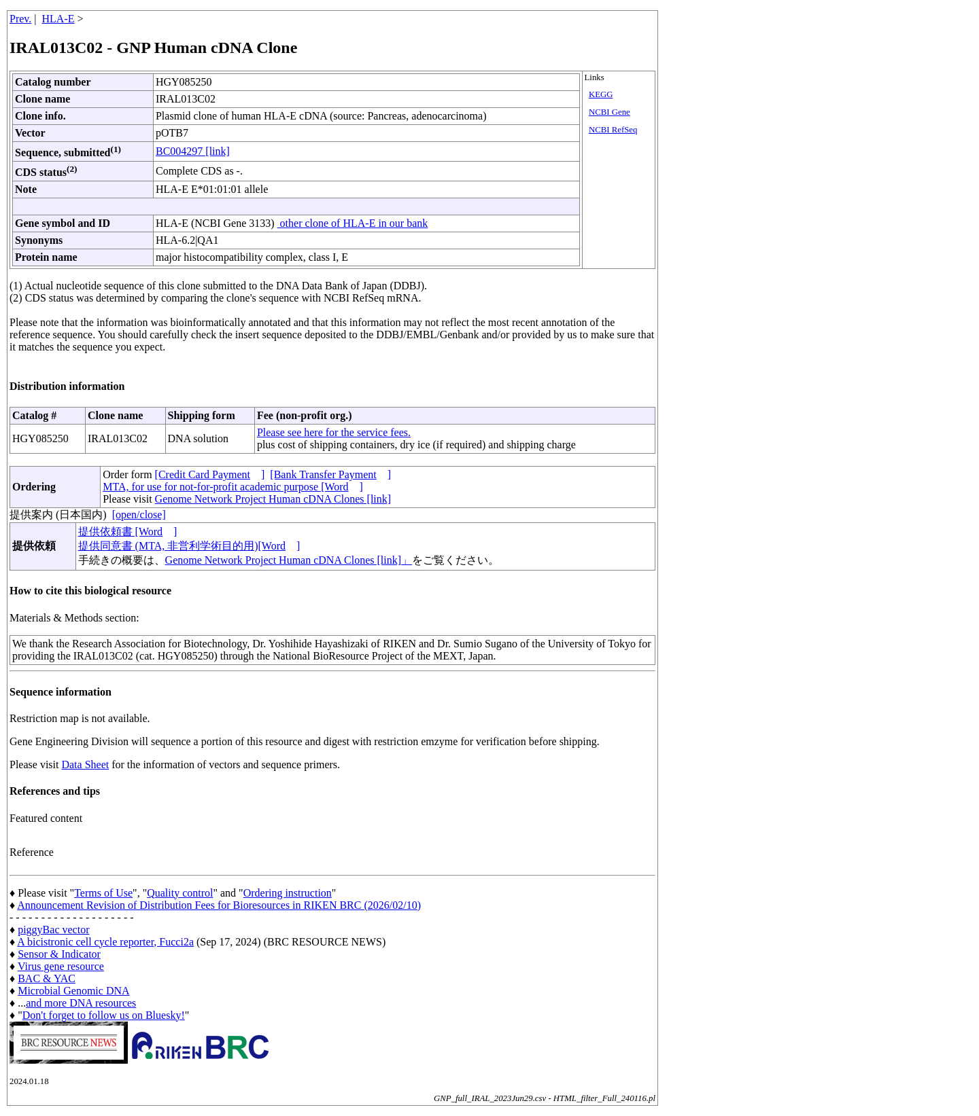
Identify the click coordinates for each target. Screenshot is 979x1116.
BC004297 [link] (193, 151)
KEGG (601, 94)
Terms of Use (103, 893)
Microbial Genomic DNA (73, 990)
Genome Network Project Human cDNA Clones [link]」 (288, 560)
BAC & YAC (46, 978)
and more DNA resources (81, 1003)
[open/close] (139, 514)
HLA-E (58, 18)
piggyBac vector (53, 929)
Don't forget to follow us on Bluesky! (103, 1015)
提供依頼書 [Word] (127, 531)
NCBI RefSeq (613, 129)
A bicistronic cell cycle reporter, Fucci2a (105, 942)
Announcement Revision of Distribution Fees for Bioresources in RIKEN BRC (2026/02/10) (219, 905)
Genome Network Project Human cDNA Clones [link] (273, 499)
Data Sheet (85, 764)
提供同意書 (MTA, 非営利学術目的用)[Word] (189, 546)
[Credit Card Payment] (210, 474)
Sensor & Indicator (59, 954)
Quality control (180, 893)
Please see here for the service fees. (334, 432)
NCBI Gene (609, 112)
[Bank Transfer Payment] (330, 474)
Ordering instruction (287, 893)
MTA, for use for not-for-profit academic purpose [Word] (233, 486)
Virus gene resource (61, 966)
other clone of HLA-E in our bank (352, 223)
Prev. (20, 18)
